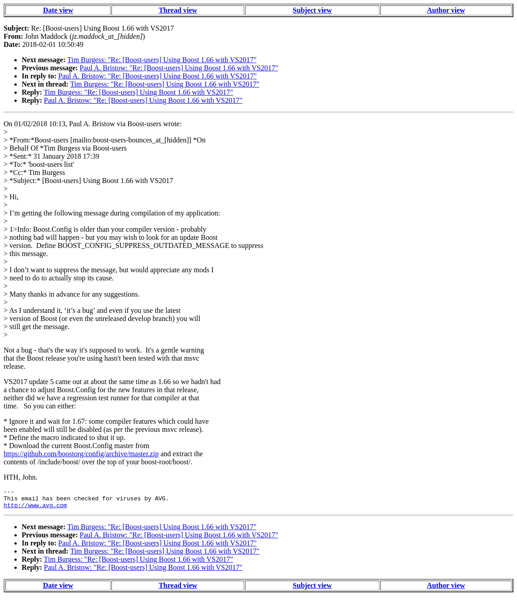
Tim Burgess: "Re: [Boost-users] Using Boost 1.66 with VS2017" (161, 60)
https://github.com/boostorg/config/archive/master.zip (81, 454)
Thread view (178, 10)
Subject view (312, 10)
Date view (58, 10)
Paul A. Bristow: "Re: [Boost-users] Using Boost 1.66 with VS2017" (179, 68)
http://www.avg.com (35, 509)
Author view (446, 10)
